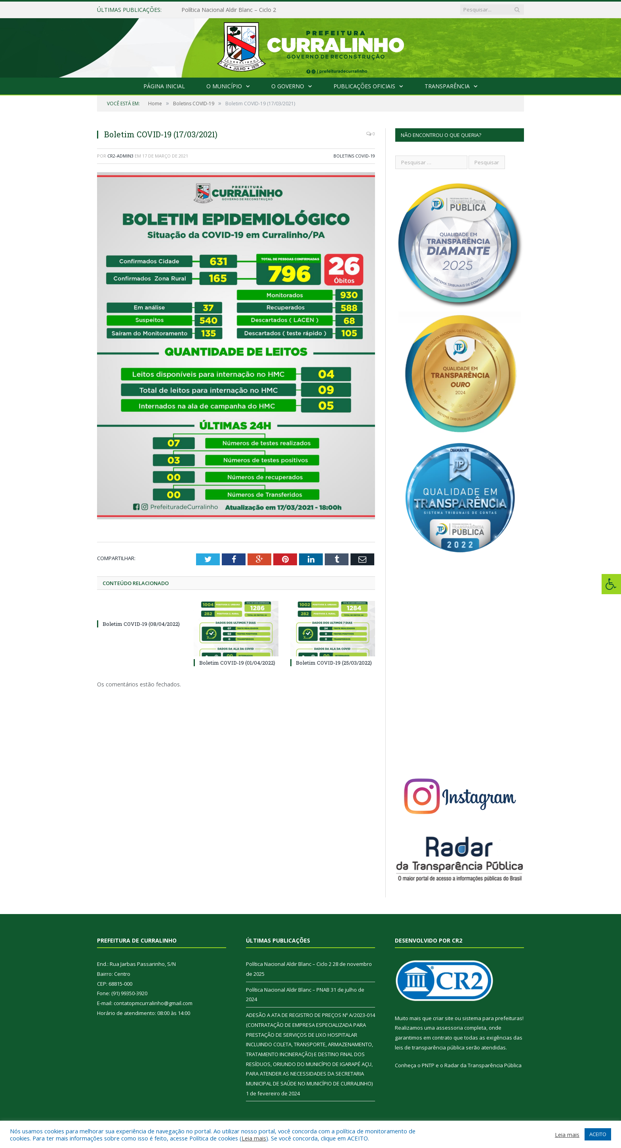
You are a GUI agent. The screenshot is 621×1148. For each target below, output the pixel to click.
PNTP (428, 1065)
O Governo (287, 86)
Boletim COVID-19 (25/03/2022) (334, 662)
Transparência (447, 86)
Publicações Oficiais (364, 86)
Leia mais (254, 1138)
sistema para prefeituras (492, 1018)
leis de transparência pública (430, 1047)
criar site (443, 1018)
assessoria (449, 1027)
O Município (224, 86)
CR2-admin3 (120, 156)
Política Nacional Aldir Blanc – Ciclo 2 (228, 9)
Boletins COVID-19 (354, 156)
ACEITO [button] (597, 1134)
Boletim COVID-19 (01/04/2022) (237, 662)
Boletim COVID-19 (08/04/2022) (141, 623)
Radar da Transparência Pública (483, 1065)
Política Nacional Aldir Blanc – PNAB (288, 989)
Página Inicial (164, 86)
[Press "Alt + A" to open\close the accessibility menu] (611, 584)
